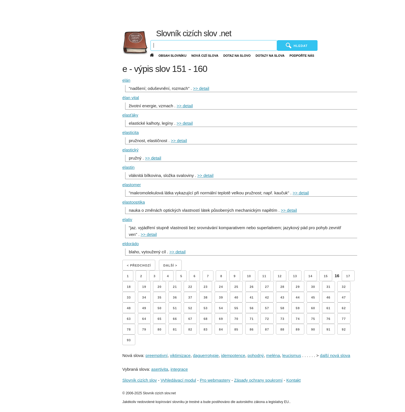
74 (298, 318)
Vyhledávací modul (178, 380)
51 (175, 308)
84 (221, 329)
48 (129, 308)
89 (298, 329)
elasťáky (130, 115)
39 (221, 297)
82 (190, 329)
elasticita (130, 132)
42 (267, 297)
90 (313, 329)
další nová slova (335, 355)
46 (328, 297)
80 (159, 329)
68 (206, 318)
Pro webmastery (215, 380)
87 (267, 329)
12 (280, 276)
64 (144, 318)
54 (221, 308)
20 (159, 286)
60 (313, 308)
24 (221, 286)
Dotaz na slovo (237, 55)
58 (282, 308)
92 (344, 329)
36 (175, 297)
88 (282, 329)
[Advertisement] (270, 14)
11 (264, 276)
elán (126, 80)
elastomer (131, 184)
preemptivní (157, 355)
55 (236, 308)
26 (252, 286)
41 (252, 297)
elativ (127, 219)
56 (252, 308)
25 (236, 286)
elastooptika (133, 202)
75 (313, 318)
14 (310, 276)
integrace (179, 369)
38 (206, 297)
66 (175, 318)
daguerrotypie (206, 355)
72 (267, 318)
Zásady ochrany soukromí (258, 380)
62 (344, 308)
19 (144, 286)
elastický (130, 149)
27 (267, 286)
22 (190, 286)
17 (348, 276)
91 (328, 329)
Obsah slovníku (172, 55)
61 (328, 308)
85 (236, 329)
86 (252, 329)
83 (206, 329)
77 (344, 318)
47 (344, 297)
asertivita (159, 369)
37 (190, 297)
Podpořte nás (301, 55)
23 (206, 286)
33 (129, 297)
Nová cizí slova (205, 55)
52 (190, 308)
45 (313, 297)
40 (236, 297)
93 (129, 340)
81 (175, 329)
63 (129, 318)
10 (249, 276)
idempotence (233, 355)
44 (298, 297)
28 (282, 286)
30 (313, 286)
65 (159, 318)
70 (236, 318)
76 (328, 318)
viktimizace (180, 355)
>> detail (201, 88)
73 (282, 318)
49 (144, 308)
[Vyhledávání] (213, 45)
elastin (128, 167)
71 (252, 318)
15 (326, 276)
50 (159, 308)
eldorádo (130, 243)
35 (159, 297)
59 (298, 308)
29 (298, 286)
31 (328, 286)
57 (267, 308)
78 (129, 329)
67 (190, 318)
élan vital (130, 97)
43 (282, 297)
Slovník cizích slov (139, 380)
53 (206, 308)
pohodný (256, 355)
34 (144, 297)
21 (175, 286)
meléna (273, 355)
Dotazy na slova (270, 55)
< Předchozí (139, 265)
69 (221, 318)
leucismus (291, 355)
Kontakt (293, 380)
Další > (170, 265)
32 (344, 286)
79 (144, 329)
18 (129, 286)
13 (295, 276)
